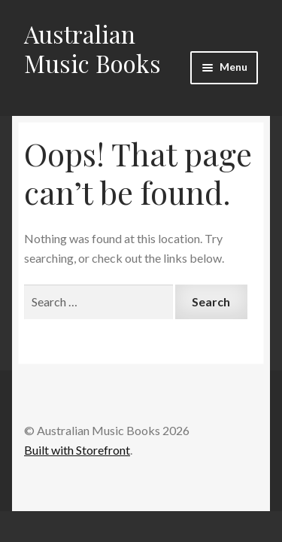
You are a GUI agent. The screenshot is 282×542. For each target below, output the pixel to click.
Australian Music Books (92, 48)
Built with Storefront (77, 450)
